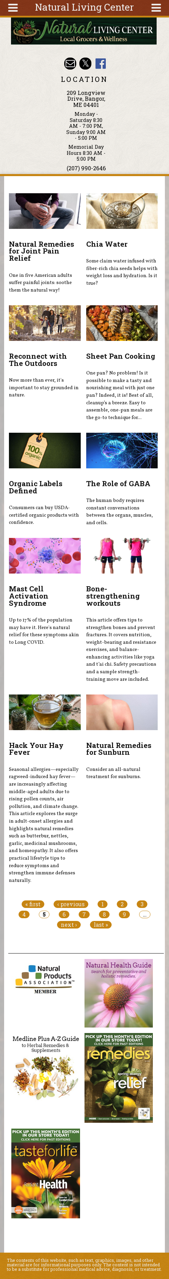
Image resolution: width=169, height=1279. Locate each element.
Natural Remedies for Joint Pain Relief (41, 251)
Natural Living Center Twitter (85, 64)
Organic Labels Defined (36, 487)
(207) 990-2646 (86, 168)
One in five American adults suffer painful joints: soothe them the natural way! (40, 283)
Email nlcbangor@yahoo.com (70, 64)
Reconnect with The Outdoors (38, 359)
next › (69, 924)
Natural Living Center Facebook (100, 64)
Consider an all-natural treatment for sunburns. (113, 773)
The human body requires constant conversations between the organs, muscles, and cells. (119, 511)
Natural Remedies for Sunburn (118, 748)
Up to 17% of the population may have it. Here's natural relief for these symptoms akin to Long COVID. (44, 631)
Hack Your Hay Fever (36, 748)
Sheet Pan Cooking (120, 356)
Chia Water (106, 244)
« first (33, 904)
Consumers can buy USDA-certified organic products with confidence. (44, 515)
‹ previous (70, 904)
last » (101, 924)
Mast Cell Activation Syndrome (28, 596)
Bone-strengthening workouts (113, 596)
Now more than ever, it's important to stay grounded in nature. (44, 387)
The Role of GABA (118, 483)
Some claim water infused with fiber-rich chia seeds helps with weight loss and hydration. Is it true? (122, 272)
